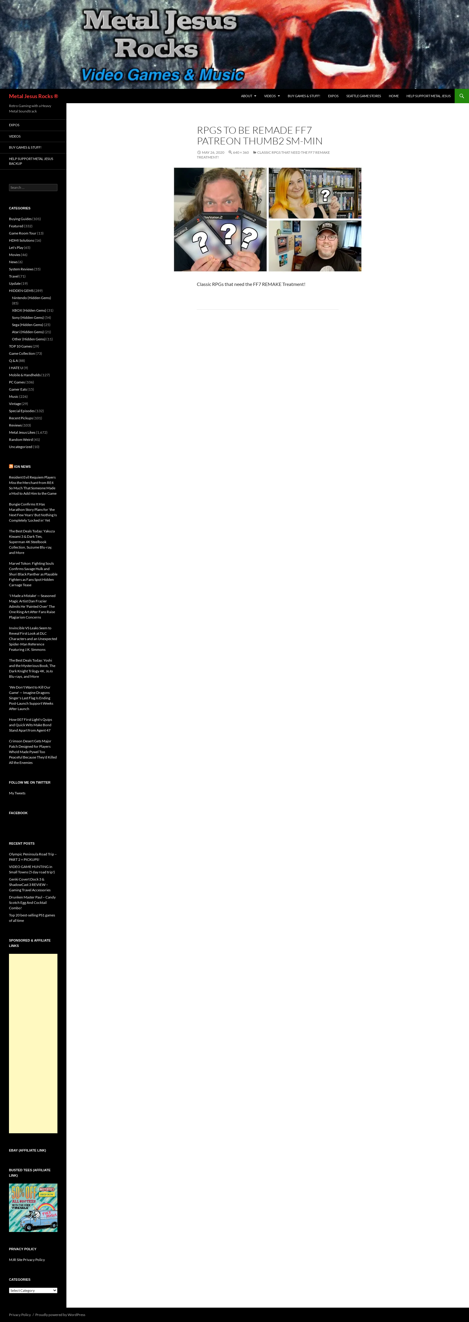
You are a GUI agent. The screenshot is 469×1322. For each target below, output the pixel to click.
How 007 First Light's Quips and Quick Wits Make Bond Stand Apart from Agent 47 (30, 724)
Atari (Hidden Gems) (28, 332)
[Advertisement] (33, 1043)
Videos (270, 96)
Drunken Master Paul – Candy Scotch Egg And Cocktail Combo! (32, 902)
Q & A (13, 360)
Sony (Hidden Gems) (28, 317)
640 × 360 (241, 152)
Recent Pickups (21, 418)
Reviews (15, 425)
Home (394, 96)
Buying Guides (20, 219)
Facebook (18, 813)
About (246, 96)
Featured (16, 226)
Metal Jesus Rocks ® (33, 96)
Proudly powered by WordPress (60, 1314)
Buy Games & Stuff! (304, 96)
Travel (14, 276)
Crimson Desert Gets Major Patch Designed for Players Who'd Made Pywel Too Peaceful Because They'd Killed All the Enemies (33, 752)
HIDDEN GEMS (21, 290)
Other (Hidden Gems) (29, 339)
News (13, 262)
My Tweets (17, 793)
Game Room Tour (22, 233)
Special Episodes (22, 411)
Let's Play (16, 247)
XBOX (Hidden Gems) (29, 310)
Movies (14, 254)
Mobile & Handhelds (25, 375)
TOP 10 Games (20, 346)
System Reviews (21, 269)
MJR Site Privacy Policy (27, 1259)
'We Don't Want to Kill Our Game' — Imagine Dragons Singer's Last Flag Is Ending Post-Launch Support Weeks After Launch (31, 698)
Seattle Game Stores (363, 96)
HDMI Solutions (21, 240)
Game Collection (22, 353)
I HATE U (16, 367)
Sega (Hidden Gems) (27, 324)
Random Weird (21, 439)
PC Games (17, 382)
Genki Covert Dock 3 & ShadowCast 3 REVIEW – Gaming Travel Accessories (30, 884)
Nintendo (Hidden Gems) (31, 298)
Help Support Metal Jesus (428, 96)
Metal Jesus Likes (22, 432)
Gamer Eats (18, 389)
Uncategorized (20, 446)
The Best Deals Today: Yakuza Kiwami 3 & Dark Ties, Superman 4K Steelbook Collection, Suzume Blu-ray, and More (32, 542)
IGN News (22, 466)
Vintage (15, 403)
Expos (333, 96)
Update (15, 283)
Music (14, 396)
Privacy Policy (20, 1314)
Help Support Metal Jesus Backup (31, 161)
